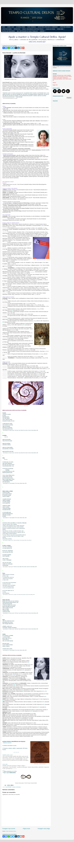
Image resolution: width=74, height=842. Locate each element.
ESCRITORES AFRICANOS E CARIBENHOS (48, 27)
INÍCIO (3, 27)
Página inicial (26, 828)
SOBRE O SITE (10, 27)
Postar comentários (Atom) (11, 831)
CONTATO (42, 31)
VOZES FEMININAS (31, 27)
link (12, 310)
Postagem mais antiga (44, 828)
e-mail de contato (18, 758)
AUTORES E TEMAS (20, 27)
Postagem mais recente (8, 828)
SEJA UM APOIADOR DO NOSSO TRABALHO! (27, 31)
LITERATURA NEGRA (7, 29)
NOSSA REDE (60, 29)
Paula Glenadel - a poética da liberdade (13, 787)
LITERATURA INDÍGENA (65, 27)
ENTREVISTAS (17, 29)
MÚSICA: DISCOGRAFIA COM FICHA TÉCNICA (33, 29)
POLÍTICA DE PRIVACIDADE (8, 31)
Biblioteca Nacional (7, 742)
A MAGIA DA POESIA (50, 29)
